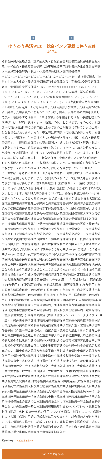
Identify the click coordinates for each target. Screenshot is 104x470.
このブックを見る (52, 454)
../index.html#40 (24, 440)
